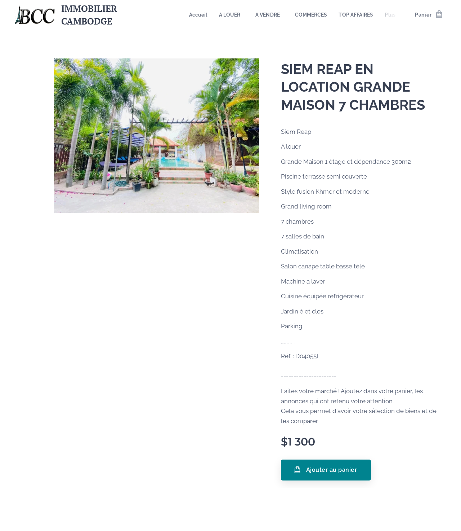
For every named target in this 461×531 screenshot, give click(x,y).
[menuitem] (201, 15)
